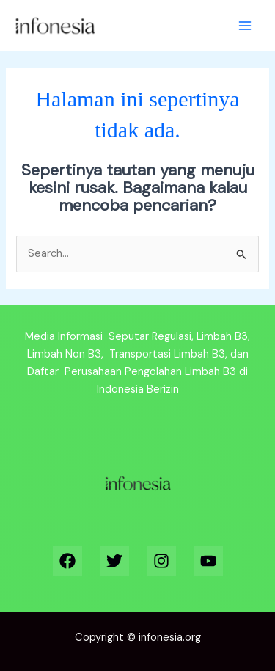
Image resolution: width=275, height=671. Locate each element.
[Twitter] (114, 561)
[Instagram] (161, 561)
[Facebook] (67, 561)
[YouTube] (208, 561)
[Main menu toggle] (245, 25)
